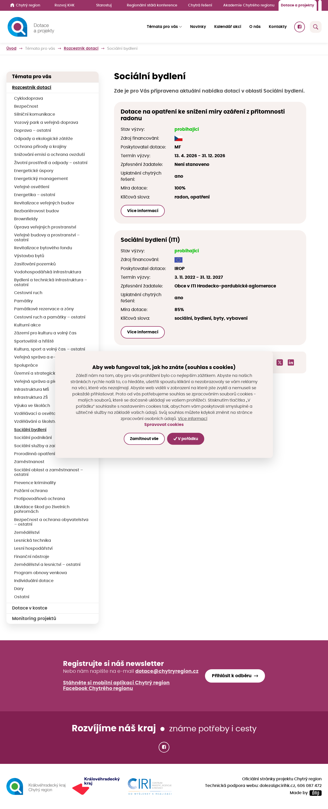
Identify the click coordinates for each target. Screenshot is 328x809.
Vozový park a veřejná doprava (46, 123)
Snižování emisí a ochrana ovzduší (49, 155)
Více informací (142, 211)
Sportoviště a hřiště (34, 341)
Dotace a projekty (297, 5)
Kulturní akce (27, 325)
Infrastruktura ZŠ (31, 397)
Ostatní (21, 597)
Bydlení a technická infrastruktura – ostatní (50, 282)
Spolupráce (26, 365)
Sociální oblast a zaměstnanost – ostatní (48, 472)
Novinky (198, 27)
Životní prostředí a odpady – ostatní (50, 163)
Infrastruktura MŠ (31, 390)
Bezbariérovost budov (36, 211)
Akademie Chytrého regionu (248, 5)
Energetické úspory (33, 171)
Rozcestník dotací (81, 49)
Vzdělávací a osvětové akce (43, 414)
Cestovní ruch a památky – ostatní (49, 317)
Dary (19, 589)
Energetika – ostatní (34, 195)
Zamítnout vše (144, 439)
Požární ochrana (31, 491)
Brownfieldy (26, 219)
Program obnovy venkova (40, 573)
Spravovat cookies (164, 425)
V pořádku (185, 439)
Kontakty (278, 27)
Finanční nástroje (31, 557)
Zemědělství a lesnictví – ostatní (47, 565)
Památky (23, 301)
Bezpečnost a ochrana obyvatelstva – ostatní (51, 522)
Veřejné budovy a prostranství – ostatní (47, 237)
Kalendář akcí (227, 27)
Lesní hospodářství (33, 549)
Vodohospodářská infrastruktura (47, 272)
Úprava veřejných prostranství (45, 227)
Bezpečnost (26, 106)
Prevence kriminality (35, 483)
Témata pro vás (40, 49)
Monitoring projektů (34, 618)
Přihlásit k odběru (231, 676)
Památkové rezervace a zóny (44, 309)
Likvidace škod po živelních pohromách (41, 509)
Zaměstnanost (29, 462)
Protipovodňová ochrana (39, 499)
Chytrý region (25, 5)
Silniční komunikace (34, 114)
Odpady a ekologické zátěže (43, 139)
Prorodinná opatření (34, 454)
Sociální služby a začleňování (44, 446)
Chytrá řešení (200, 5)
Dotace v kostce (29, 608)
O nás (255, 27)
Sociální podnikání (33, 438)
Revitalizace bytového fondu (43, 248)
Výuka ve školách (32, 406)
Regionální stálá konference (152, 5)
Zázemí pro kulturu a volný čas (45, 333)
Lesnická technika (32, 541)
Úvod (11, 49)
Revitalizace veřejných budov (44, 203)
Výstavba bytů (29, 256)
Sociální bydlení (30, 430)
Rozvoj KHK (65, 5)
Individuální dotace (34, 581)
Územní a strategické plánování (46, 373)
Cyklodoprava (28, 99)
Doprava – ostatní (32, 131)
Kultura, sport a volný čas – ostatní (49, 349)
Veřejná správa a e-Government (47, 357)
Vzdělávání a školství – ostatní (45, 422)
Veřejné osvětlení (31, 187)
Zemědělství (26, 533)
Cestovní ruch (28, 293)
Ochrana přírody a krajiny (40, 147)
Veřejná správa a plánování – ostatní (52, 382)
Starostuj (104, 5)
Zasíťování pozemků (35, 264)
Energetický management (41, 179)
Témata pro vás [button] (162, 27)
